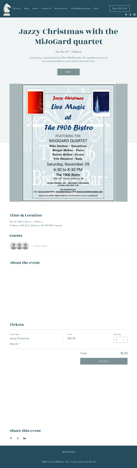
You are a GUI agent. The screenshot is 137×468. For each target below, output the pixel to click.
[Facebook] (130, 14)
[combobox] (120, 340)
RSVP (68, 72)
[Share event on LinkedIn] (24, 438)
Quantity (117, 334)
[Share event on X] (17, 438)
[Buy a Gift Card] (119, 8)
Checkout (104, 361)
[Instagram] (134, 14)
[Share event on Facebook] (11, 438)
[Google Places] (126, 14)
